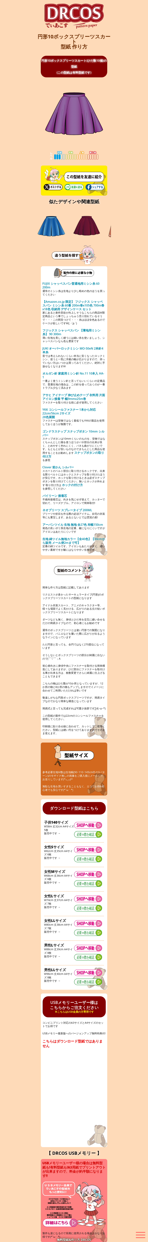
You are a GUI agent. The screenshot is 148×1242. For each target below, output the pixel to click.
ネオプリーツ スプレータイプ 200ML (67, 510)
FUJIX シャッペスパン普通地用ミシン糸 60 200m (71, 285)
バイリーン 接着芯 (54, 496)
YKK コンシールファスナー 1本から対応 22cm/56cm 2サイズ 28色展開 (69, 413)
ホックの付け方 (72, 485)
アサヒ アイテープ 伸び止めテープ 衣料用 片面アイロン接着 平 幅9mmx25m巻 (73, 397)
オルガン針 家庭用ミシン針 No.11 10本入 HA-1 (73, 375)
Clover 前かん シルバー (58, 467)
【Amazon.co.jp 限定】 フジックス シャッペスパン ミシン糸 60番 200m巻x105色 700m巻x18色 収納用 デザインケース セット (73, 305)
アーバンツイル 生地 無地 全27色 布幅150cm (72, 525)
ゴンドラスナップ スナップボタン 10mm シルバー (73, 433)
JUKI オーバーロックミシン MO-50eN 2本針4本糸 (72, 350)
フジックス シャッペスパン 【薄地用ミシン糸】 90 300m (71, 332)
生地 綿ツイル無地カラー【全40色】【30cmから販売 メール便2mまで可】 (73, 541)
